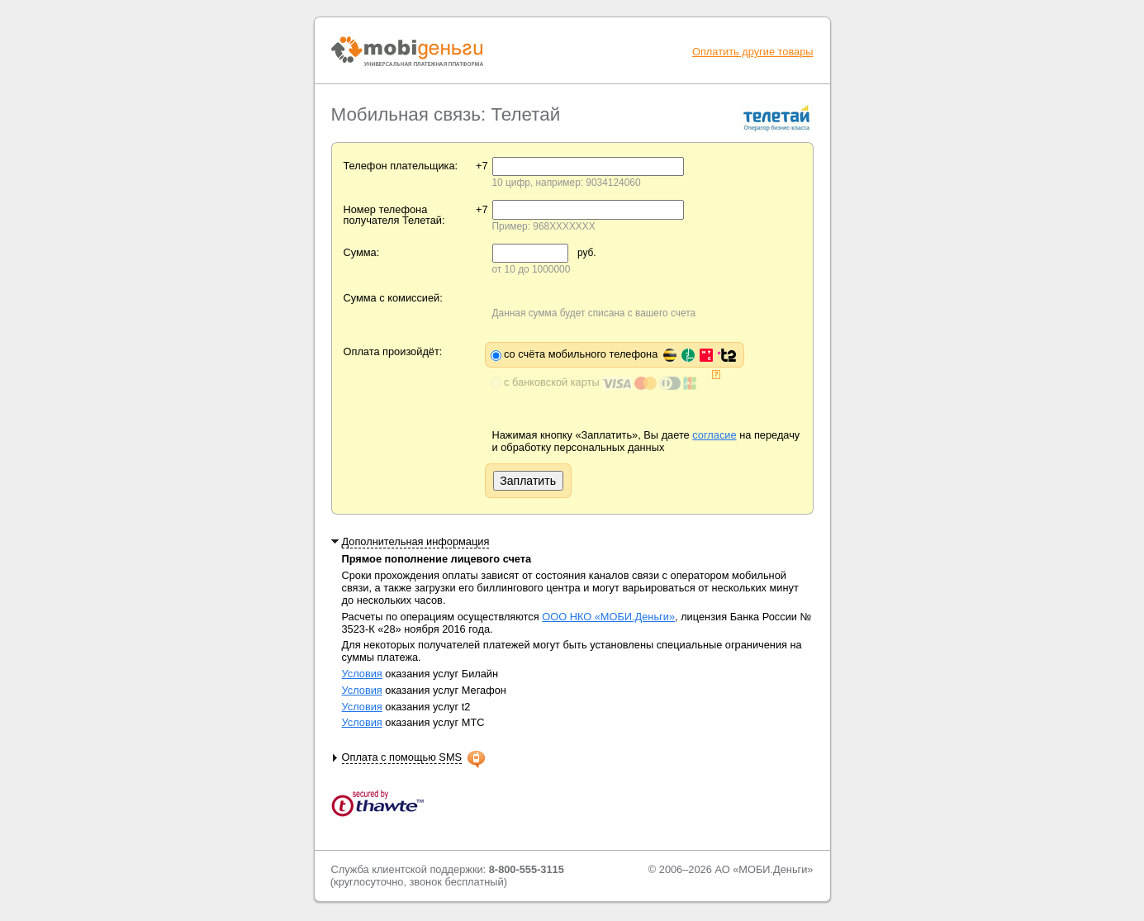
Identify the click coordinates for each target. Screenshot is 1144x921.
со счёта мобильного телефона (620, 354)
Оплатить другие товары (753, 51)
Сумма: (362, 252)
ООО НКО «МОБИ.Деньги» (608, 616)
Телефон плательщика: (401, 165)
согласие (714, 435)
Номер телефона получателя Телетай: (394, 214)
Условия (362, 673)
